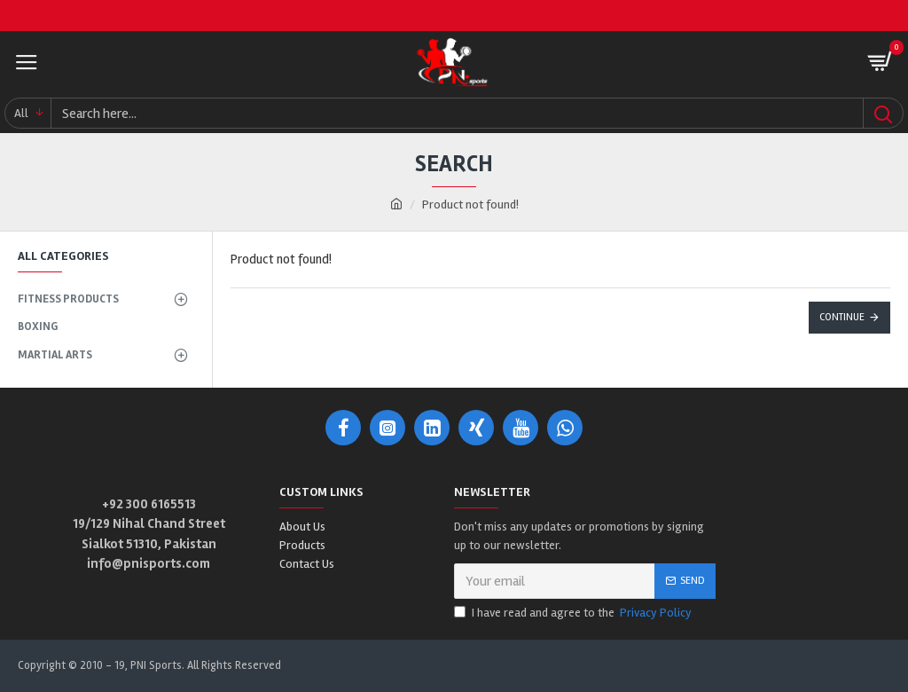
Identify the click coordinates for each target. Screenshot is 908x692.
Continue (842, 317)
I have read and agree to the (574, 612)
